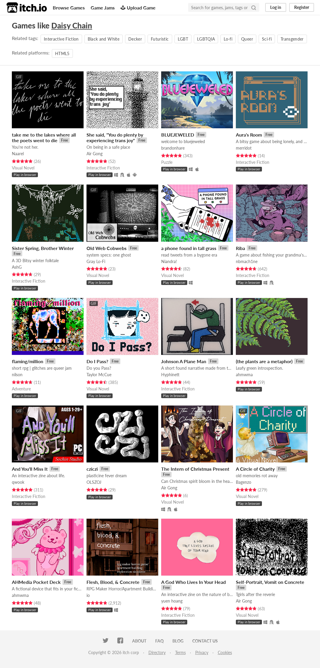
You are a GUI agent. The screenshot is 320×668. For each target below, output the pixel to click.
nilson (17, 374)
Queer (247, 38)
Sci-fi (267, 38)
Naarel (18, 153)
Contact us (205, 640)
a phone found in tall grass (188, 248)
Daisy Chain (71, 25)
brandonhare (173, 147)
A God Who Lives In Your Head (193, 582)
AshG (17, 267)
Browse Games (69, 7)
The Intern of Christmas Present (195, 469)
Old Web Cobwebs (107, 248)
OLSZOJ (94, 482)
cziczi (92, 469)
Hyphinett (170, 374)
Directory (157, 652)
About (139, 640)
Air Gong (95, 153)
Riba (240, 248)
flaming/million (27, 361)
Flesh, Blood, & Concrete (113, 582)
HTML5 (62, 53)
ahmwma (244, 374)
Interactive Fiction (61, 38)
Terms (180, 652)
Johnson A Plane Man (183, 361)
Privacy (201, 652)
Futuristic (160, 38)
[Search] (253, 7)
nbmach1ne (246, 261)
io (88, 595)
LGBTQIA (206, 38)
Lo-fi (228, 38)
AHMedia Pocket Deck (36, 582)
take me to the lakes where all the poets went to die (44, 137)
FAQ (159, 640)
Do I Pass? (97, 361)
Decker (135, 38)
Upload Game (138, 7)
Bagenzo (243, 482)
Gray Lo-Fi (96, 261)
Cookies (225, 652)
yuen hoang (172, 600)
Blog (177, 640)
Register (301, 7)
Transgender (292, 38)
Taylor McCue (99, 374)
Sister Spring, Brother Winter (43, 248)
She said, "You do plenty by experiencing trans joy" (115, 137)
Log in (275, 7)
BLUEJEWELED (177, 134)
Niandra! (169, 261)
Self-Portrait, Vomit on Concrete (270, 582)
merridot (244, 147)
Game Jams (103, 7)
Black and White (103, 38)
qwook (18, 482)
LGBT (183, 38)
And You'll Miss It (30, 469)
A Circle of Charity (255, 469)
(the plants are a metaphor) (264, 361)
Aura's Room (249, 134)
